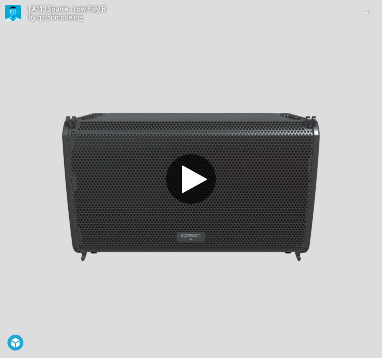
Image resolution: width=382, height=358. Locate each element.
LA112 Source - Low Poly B (66, 8)
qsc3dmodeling (60, 16)
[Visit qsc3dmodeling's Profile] (13, 13)
